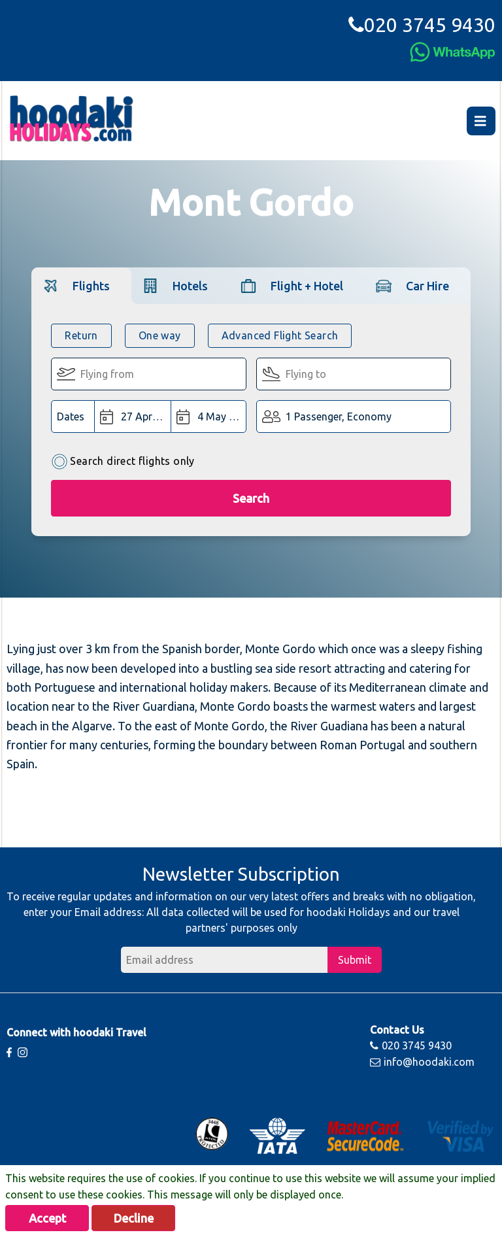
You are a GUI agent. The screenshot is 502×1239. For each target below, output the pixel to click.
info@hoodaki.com (422, 1062)
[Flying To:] (353, 374)
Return (81, 335)
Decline (134, 1218)
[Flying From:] (148, 374)
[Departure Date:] (132, 416)
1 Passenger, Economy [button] (339, 416)
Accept (47, 1218)
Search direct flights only (122, 462)
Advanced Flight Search (280, 335)
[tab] (81, 285)
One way (160, 335)
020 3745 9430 (421, 25)
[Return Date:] (208, 416)
